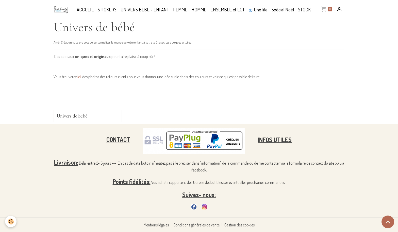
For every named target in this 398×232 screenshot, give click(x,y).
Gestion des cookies (239, 224)
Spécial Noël (283, 9)
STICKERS (107, 9)
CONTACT (118, 140)
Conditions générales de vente (197, 224)
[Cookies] (10, 221)
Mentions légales (156, 224)
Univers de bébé (72, 116)
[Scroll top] (388, 222)
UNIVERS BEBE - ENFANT (145, 9)
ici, (79, 76)
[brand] (62, 9)
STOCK (304, 9)
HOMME (198, 9)
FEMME (180, 9)
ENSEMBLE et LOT (227, 9)
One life (258, 9)
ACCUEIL (85, 9)
